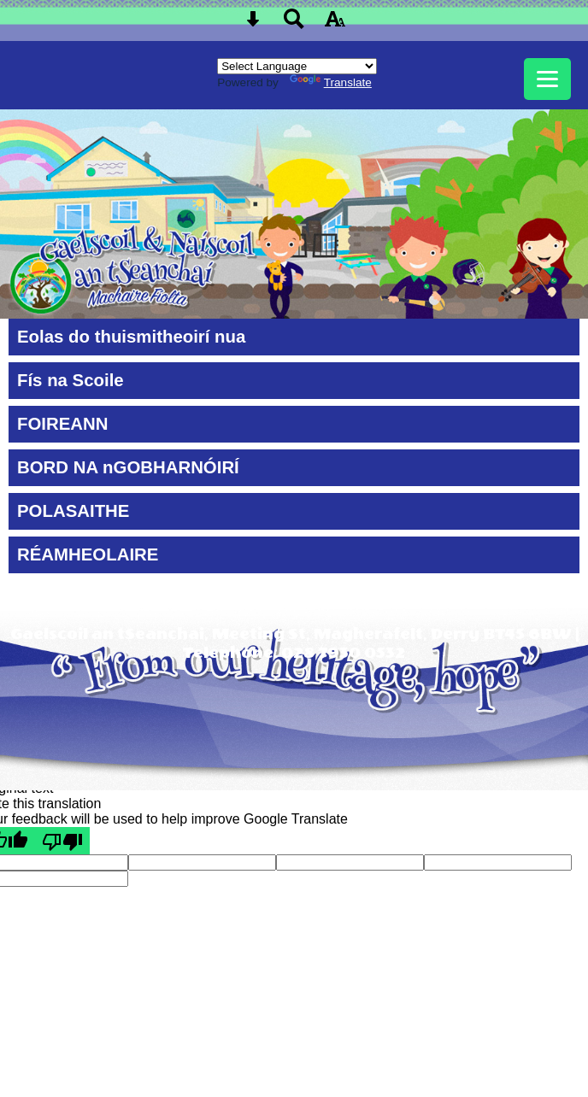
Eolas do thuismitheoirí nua (131, 336)
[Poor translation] (62, 840)
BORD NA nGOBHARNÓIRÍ (128, 467)
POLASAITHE (73, 511)
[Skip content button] (253, 24)
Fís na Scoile (70, 380)
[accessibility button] (335, 24)
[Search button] (294, 24)
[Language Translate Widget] (297, 66)
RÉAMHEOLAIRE (87, 554)
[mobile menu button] (547, 79)
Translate (331, 82)
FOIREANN (62, 423)
